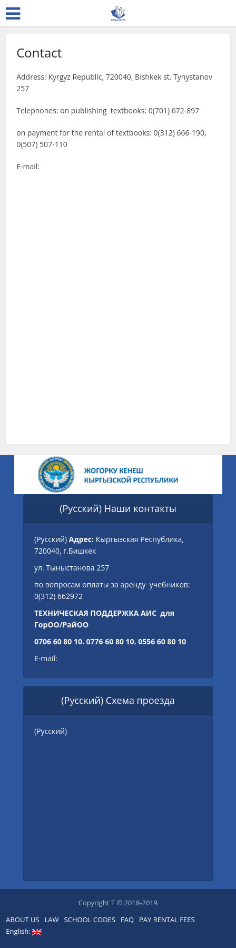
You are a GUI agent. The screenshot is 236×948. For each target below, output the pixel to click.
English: (24, 931)
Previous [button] (38, 474)
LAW (52, 919)
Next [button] (198, 474)
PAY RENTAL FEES (167, 919)
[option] (121, 474)
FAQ (127, 919)
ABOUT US (22, 919)
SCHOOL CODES (89, 919)
